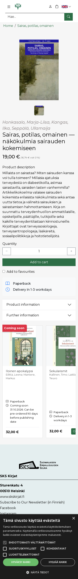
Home (8, 26)
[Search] (39, 16)
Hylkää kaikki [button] (58, 562)
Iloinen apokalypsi (19, 371)
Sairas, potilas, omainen (35, 26)
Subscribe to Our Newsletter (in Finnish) (32, 502)
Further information (22, 315)
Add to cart (39, 262)
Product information (23, 304)
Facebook (8, 508)
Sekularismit (58, 371)
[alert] (39, 546)
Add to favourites (20, 272)
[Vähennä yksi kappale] (6, 251)
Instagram (8, 514)
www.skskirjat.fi (12, 497)
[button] (67, 6)
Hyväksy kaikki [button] (20, 562)
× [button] (73, 518)
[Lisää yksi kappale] (71, 251)
